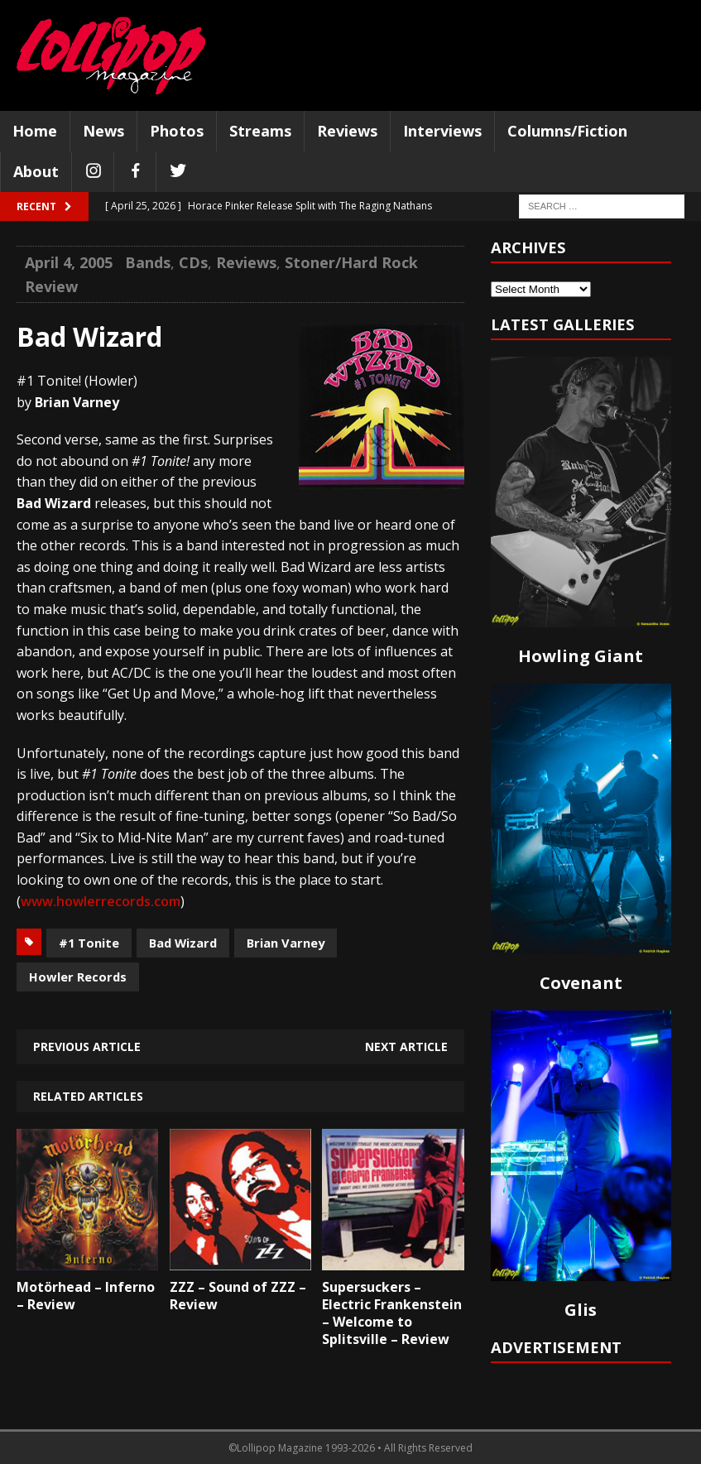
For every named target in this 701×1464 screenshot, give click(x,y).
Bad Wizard (183, 942)
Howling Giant (580, 656)
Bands (147, 262)
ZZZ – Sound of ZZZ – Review (238, 1295)
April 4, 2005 (69, 262)
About (36, 171)
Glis (580, 1309)
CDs (193, 262)
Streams (260, 131)
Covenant (581, 983)
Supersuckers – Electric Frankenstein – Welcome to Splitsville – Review (392, 1312)
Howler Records (78, 976)
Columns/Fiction (567, 131)
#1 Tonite (89, 942)
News (103, 131)
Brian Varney (285, 942)
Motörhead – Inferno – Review (86, 1295)
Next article (406, 1046)
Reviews (347, 131)
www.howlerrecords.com (100, 901)
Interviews (442, 131)
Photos (177, 131)
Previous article (87, 1046)
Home (34, 131)
